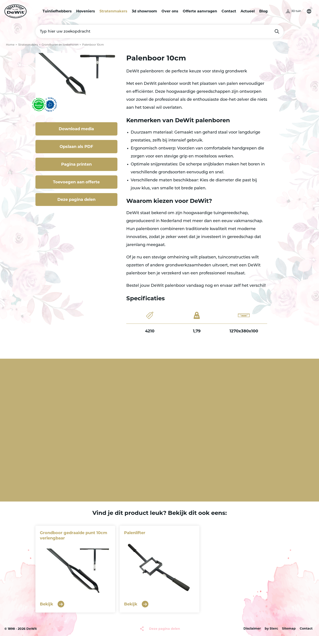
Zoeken (276, 31)
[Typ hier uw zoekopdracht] (159, 31)
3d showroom (144, 11)
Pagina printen (76, 164)
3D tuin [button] (296, 11)
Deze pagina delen (76, 199)
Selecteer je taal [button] (309, 11)
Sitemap (289, 628)
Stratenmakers (113, 11)
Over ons (169, 11)
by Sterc (271, 628)
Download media (76, 128)
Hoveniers (85, 11)
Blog (263, 11)
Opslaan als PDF (76, 146)
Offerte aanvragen (200, 11)
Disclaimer (252, 628)
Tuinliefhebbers (57, 11)
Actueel (248, 11)
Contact (229, 11)
